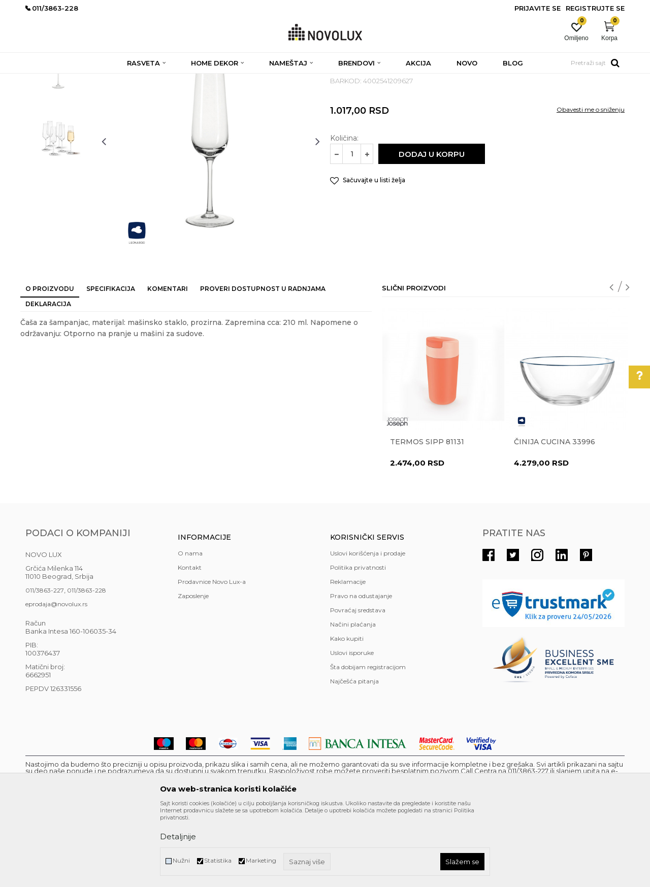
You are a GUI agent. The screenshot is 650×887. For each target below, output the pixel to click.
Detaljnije (178, 836)
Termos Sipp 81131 (427, 515)
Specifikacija (110, 362)
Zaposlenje (193, 669)
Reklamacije (348, 655)
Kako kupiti (347, 712)
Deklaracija (48, 377)
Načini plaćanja (353, 698)
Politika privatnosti (358, 641)
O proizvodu (49, 362)
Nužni (181, 860)
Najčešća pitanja (354, 755)
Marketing (261, 860)
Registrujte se (595, 8)
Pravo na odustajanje (361, 669)
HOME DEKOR (123, 80)
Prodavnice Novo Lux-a (212, 655)
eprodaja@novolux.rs (56, 677)
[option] (58, 141)
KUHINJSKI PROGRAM (186, 80)
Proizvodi (80, 80)
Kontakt (190, 641)
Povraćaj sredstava (357, 683)
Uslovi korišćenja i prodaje (367, 627)
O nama (190, 627)
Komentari (167, 362)
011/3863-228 (86, 664)
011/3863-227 (44, 664)
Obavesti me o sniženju (591, 183)
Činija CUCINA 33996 (554, 515)
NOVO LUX (42, 80)
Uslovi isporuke (352, 726)
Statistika (218, 860)
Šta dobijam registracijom (368, 740)
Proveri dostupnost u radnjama (263, 362)
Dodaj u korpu (432, 228)
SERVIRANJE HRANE (259, 80)
